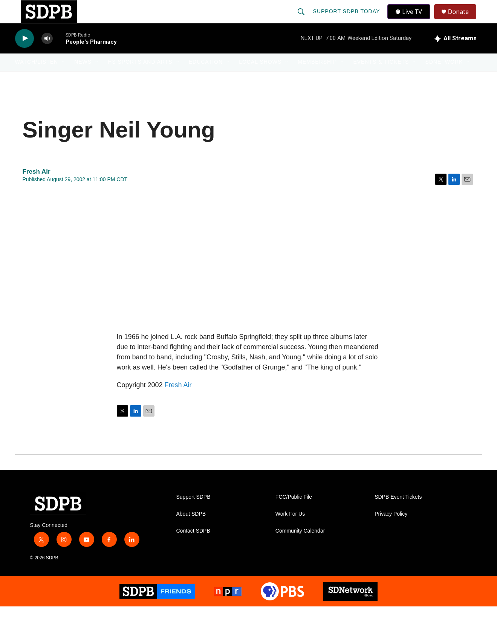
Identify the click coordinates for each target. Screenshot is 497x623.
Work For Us (290, 530)
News (83, 78)
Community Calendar (300, 547)
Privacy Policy (391, 530)
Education (206, 78)
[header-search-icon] (302, 19)
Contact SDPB (193, 547)
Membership (317, 78)
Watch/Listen (36, 78)
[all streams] (455, 55)
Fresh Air (178, 401)
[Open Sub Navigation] (64, 78)
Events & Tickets (381, 78)
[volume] (47, 54)
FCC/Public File (293, 513)
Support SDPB (193, 513)
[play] (24, 54)
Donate (463, 20)
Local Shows (260, 78)
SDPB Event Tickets (398, 513)
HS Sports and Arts (140, 78)
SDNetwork (444, 78)
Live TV (411, 19)
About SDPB (191, 530)
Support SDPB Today (347, 20)
